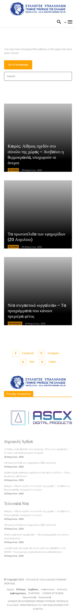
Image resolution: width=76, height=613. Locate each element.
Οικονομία (15, 323)
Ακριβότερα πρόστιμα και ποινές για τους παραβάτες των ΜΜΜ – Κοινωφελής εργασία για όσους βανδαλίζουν (35, 550)
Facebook (28, 353)
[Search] (67, 76)
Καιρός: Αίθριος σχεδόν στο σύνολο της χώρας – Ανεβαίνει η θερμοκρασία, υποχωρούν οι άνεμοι (36, 154)
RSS (32, 362)
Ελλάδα (13, 169)
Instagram (53, 353)
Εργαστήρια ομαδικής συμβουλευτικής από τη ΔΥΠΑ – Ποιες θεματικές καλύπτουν (37, 474)
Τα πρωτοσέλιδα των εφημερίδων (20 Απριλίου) (36, 237)
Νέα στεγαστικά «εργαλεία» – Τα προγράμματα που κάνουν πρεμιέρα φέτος (37, 311)
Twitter (52, 362)
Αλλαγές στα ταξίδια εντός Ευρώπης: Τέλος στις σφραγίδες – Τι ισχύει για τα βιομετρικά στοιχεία (37, 451)
